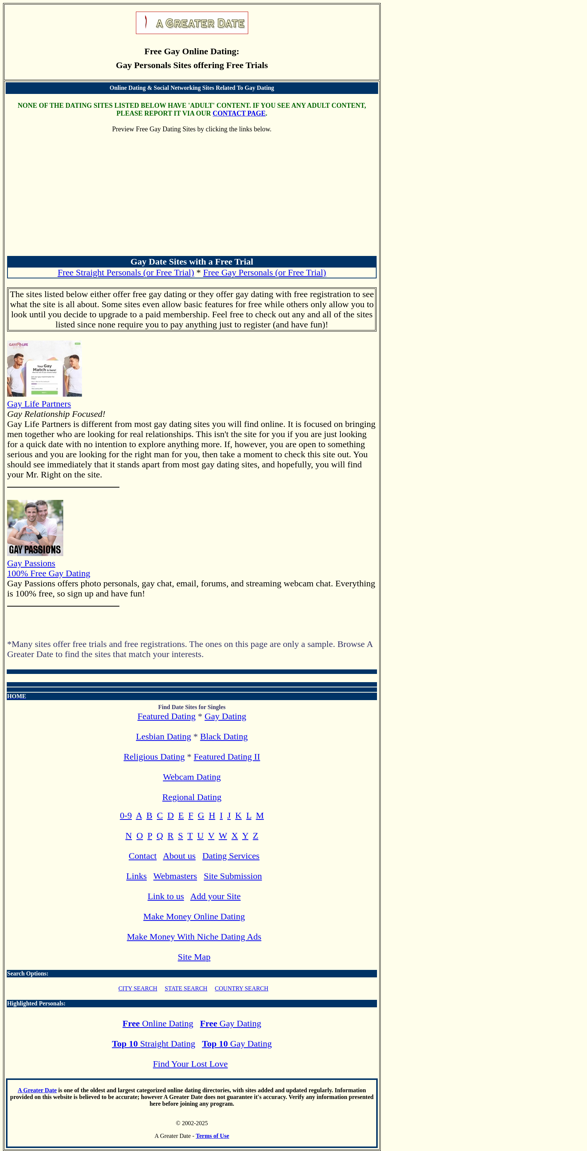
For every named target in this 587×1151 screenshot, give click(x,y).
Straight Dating (153, 1043)
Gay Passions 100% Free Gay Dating (48, 563)
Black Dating (223, 736)
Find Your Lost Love (190, 1064)
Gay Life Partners (44, 399)
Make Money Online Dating (194, 916)
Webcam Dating (192, 777)
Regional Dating (192, 797)
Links (136, 876)
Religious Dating (154, 756)
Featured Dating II (227, 756)
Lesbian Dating (163, 736)
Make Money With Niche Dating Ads (194, 936)
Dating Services (231, 856)
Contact (143, 856)
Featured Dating (166, 716)
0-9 (126, 815)
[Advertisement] (192, 198)
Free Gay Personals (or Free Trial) (264, 272)
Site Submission (233, 876)
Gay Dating (225, 716)
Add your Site (215, 896)
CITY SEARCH (137, 988)
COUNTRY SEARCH (241, 988)
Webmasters (175, 876)
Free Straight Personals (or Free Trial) (126, 272)
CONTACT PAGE (239, 113)
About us (179, 856)
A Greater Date (37, 1090)
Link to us (165, 896)
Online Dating (157, 1023)
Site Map (194, 957)
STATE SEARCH (186, 988)
